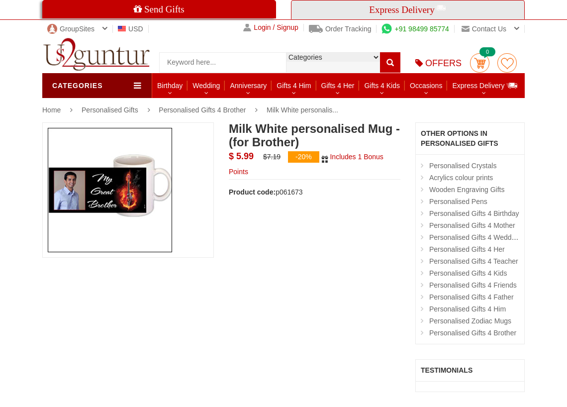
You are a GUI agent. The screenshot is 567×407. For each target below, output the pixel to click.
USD (130, 29)
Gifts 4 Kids (382, 86)
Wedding (206, 86)
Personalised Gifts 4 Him (467, 309)
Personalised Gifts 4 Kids (468, 273)
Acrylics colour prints (461, 178)
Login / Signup (270, 27)
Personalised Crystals (462, 166)
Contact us (484, 29)
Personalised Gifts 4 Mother (472, 225)
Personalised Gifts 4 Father (471, 297)
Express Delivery (485, 85)
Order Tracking (340, 29)
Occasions (426, 86)
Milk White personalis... (302, 110)
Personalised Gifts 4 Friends (473, 285)
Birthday (170, 86)
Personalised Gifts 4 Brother (202, 110)
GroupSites (70, 29)
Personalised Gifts (111, 110)
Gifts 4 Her (338, 86)
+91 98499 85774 (415, 29)
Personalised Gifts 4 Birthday (474, 213)
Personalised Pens (458, 201)
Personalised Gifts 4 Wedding (475, 237)
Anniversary (248, 86)
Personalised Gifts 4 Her (467, 249)
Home (51, 110)
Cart (479, 63)
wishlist (507, 63)
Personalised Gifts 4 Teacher (473, 261)
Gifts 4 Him (294, 86)
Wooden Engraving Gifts (467, 190)
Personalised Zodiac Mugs (470, 321)
